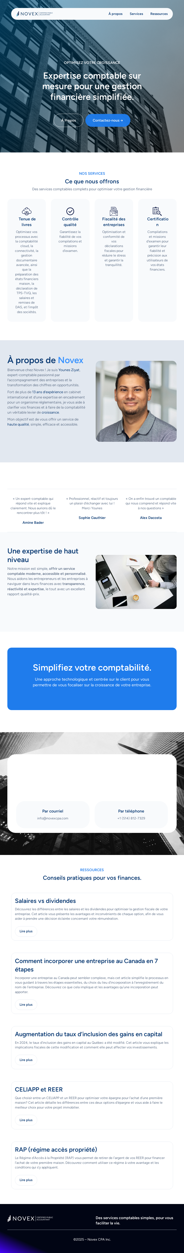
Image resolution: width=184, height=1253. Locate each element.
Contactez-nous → (108, 123)
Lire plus (26, 931)
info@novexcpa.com (52, 818)
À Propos (68, 123)
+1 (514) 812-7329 (131, 818)
